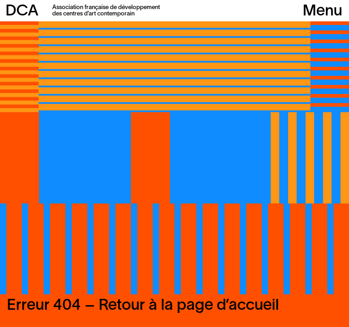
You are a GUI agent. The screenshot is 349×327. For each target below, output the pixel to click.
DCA (22, 12)
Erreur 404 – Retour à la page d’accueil (143, 306)
